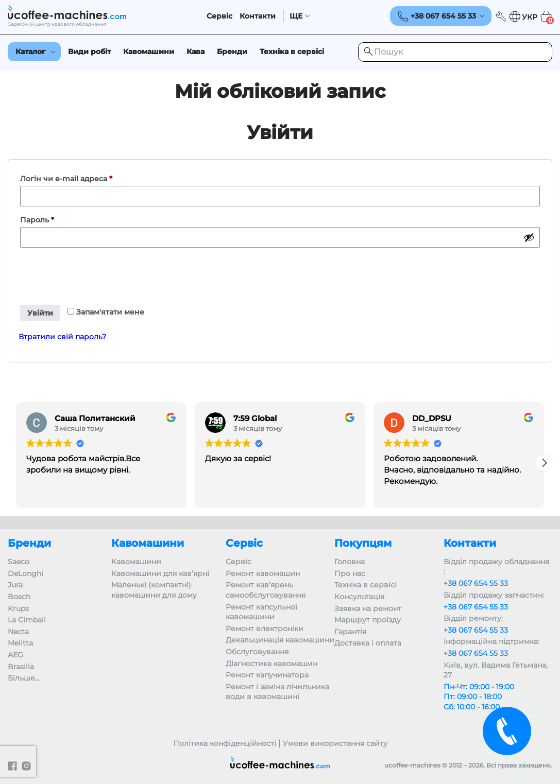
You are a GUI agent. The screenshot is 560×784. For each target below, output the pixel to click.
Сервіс (219, 16)
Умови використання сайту (335, 743)
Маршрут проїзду (367, 619)
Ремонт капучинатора (267, 675)
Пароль (61, 218)
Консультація (359, 596)
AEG (15, 654)
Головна (349, 561)
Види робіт (89, 51)
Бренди (232, 51)
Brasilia (21, 666)
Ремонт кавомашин (263, 573)
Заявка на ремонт (367, 608)
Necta (18, 631)
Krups (18, 608)
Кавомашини (148, 51)
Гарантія (350, 631)
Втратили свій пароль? (62, 336)
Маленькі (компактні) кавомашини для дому (154, 590)
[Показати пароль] (529, 237)
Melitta (20, 643)
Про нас (349, 573)
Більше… (24, 678)
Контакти (258, 16)
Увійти (40, 313)
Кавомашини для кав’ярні (160, 573)
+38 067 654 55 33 (476, 583)
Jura (15, 584)
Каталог (30, 51)
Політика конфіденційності (224, 743)
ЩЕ (296, 16)
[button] (522, 17)
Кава (195, 51)
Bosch (19, 596)
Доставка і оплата (367, 643)
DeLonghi (25, 573)
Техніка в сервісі (292, 51)
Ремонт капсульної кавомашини (261, 612)
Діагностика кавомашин (271, 663)
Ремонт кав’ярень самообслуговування (266, 590)
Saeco (18, 561)
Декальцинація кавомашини (280, 639)
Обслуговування (257, 651)
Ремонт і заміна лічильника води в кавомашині (277, 692)
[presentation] (97, 272)
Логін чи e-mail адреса (90, 177)
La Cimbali (27, 619)
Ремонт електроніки (264, 628)
